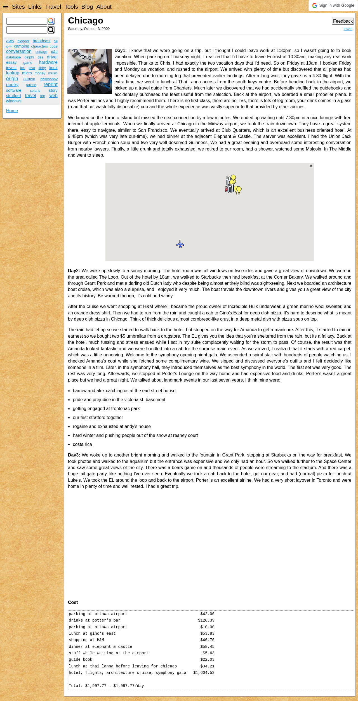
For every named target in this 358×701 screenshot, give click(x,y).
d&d (54, 52)
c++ (9, 46)
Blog (87, 6)
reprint (51, 84)
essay (11, 62)
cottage (41, 52)
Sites (18, 6)
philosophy (49, 79)
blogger (23, 41)
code (54, 46)
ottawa (29, 79)
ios (22, 67)
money (40, 73)
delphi (29, 57)
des (40, 57)
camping (21, 46)
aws (10, 40)
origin (12, 78)
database (13, 57)
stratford (13, 95)
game (27, 62)
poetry (12, 84)
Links (35, 6)
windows (14, 101)
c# (56, 41)
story (53, 90)
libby (42, 68)
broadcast (41, 41)
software (13, 90)
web (53, 95)
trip (42, 96)
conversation (19, 51)
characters (39, 46)
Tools (71, 6)
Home (12, 110)
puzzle (31, 85)
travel (30, 95)
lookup (12, 72)
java (32, 68)
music (52, 73)
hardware (48, 62)
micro (27, 73)
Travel (53, 6)
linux (53, 67)
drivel (52, 57)
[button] (333, 5)
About (103, 6)
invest (11, 67)
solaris (35, 90)
